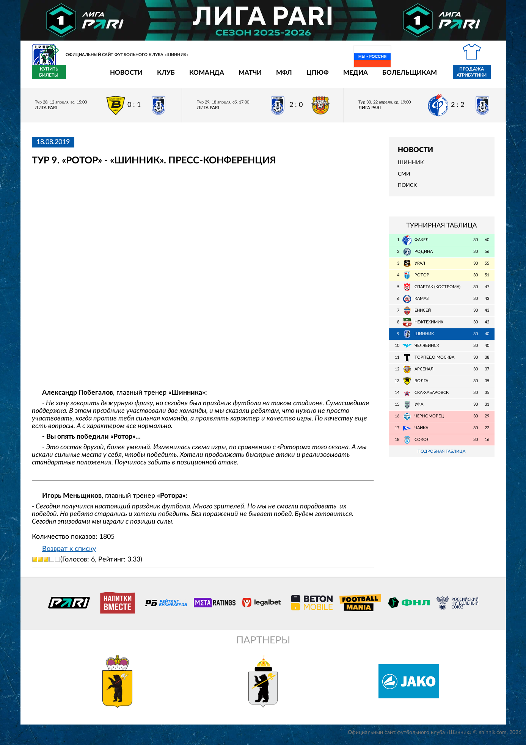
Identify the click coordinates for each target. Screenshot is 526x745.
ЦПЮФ (273, 77)
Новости (82, 77)
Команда (162, 77)
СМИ (404, 178)
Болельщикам (365, 77)
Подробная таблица (441, 456)
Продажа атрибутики (427, 76)
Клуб (121, 77)
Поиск (407, 190)
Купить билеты (477, 76)
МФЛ (240, 77)
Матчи (205, 77)
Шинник (411, 167)
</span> (203, 277)
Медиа (311, 77)
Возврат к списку (69, 553)
